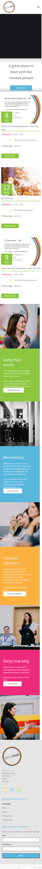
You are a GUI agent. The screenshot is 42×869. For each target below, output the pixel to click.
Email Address (7, 844)
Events (4, 812)
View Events (13, 390)
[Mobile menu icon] (38, 7)
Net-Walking (7, 198)
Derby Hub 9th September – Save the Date (21, 268)
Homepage (6, 804)
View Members (14, 593)
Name (4, 835)
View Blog (12, 683)
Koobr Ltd (9, 770)
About (4, 808)
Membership (7, 816)
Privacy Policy (7, 820)
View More (12, 490)
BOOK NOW (10, 156)
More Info (21, 88)
